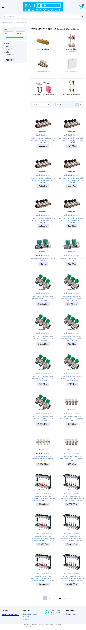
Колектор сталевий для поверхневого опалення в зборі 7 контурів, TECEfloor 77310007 (43, 538)
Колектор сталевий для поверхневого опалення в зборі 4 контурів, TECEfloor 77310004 (72, 538)
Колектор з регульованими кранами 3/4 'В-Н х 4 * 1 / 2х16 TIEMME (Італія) (72, 298)
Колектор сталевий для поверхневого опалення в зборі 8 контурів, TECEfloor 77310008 (72, 498)
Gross (8, 49)
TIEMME (9, 60)
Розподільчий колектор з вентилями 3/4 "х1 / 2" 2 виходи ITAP (71, 458)
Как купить (27, 619)
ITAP (7, 52)
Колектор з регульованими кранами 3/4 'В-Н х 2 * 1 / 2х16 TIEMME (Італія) (72, 338)
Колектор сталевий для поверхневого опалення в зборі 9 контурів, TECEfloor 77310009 (43, 498)
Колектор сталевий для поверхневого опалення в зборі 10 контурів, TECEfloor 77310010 (43, 578)
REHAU (8, 55)
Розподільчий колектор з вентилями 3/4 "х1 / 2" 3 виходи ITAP (71, 418)
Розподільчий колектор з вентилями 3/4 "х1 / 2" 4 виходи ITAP (43, 458)
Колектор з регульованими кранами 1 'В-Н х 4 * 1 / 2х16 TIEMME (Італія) (43, 418)
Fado (7, 46)
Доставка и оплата (30, 614)
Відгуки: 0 (47, 135)
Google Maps (70, 614)
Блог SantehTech (10, 614)
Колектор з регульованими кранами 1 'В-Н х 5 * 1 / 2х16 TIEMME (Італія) (43, 338)
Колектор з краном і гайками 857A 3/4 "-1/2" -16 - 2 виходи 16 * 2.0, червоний (71, 220)
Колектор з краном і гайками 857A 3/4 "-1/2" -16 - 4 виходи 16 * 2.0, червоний (43, 140)
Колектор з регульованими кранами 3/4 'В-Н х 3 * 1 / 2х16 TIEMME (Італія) (43, 378)
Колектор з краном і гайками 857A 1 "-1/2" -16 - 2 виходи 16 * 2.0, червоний (43, 180)
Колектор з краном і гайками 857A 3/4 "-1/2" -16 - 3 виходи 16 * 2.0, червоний (71, 180)
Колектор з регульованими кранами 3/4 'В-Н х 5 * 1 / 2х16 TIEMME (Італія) (43, 298)
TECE (8, 57)
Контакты (26, 616)
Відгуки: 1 (76, 135)
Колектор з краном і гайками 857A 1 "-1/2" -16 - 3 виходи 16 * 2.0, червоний (71, 140)
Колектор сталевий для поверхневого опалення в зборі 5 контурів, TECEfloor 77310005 (72, 578)
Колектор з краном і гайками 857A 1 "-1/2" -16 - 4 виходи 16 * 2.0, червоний (43, 220)
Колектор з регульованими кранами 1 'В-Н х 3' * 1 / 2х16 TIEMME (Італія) (71, 378)
